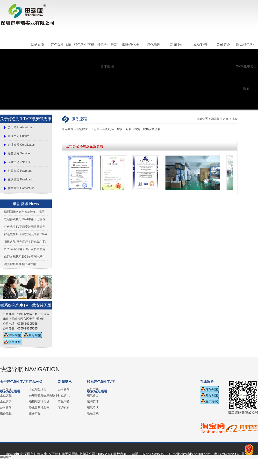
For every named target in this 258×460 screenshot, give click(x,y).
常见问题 (64, 401)
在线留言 (93, 395)
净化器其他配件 (39, 407)
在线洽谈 (93, 407)
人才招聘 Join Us (19, 162)
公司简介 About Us (20, 127)
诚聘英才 (93, 401)
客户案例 (64, 407)
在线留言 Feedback (20, 179)
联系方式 (93, 413)
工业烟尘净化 (37, 389)
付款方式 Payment (20, 170)
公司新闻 (6, 407)
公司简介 (223, 45)
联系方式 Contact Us (21, 188)
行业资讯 (64, 395)
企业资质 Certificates (21, 144)
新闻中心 (177, 45)
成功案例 (200, 45)
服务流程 (231, 119)
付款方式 (93, 389)
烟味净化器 (130, 45)
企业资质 (6, 401)
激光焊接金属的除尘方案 (20, 264)
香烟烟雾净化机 (39, 401)
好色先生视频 (61, 45)
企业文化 (6, 395)
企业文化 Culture (18, 136)
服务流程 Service (19, 153)
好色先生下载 (84, 45)
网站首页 (37, 45)
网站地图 (6, 457)
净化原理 (153, 45)
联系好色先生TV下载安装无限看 (246, 66)
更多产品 (35, 413)
